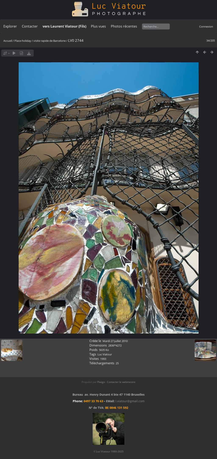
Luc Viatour (104, 354)
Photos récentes (124, 26)
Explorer (10, 26)
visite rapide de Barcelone (49, 41)
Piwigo (101, 382)
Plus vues (98, 26)
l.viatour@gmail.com (130, 401)
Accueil (7, 41)
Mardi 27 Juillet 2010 (115, 341)
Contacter (30, 26)
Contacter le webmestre (121, 382)
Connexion (206, 26)
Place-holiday (22, 41)
